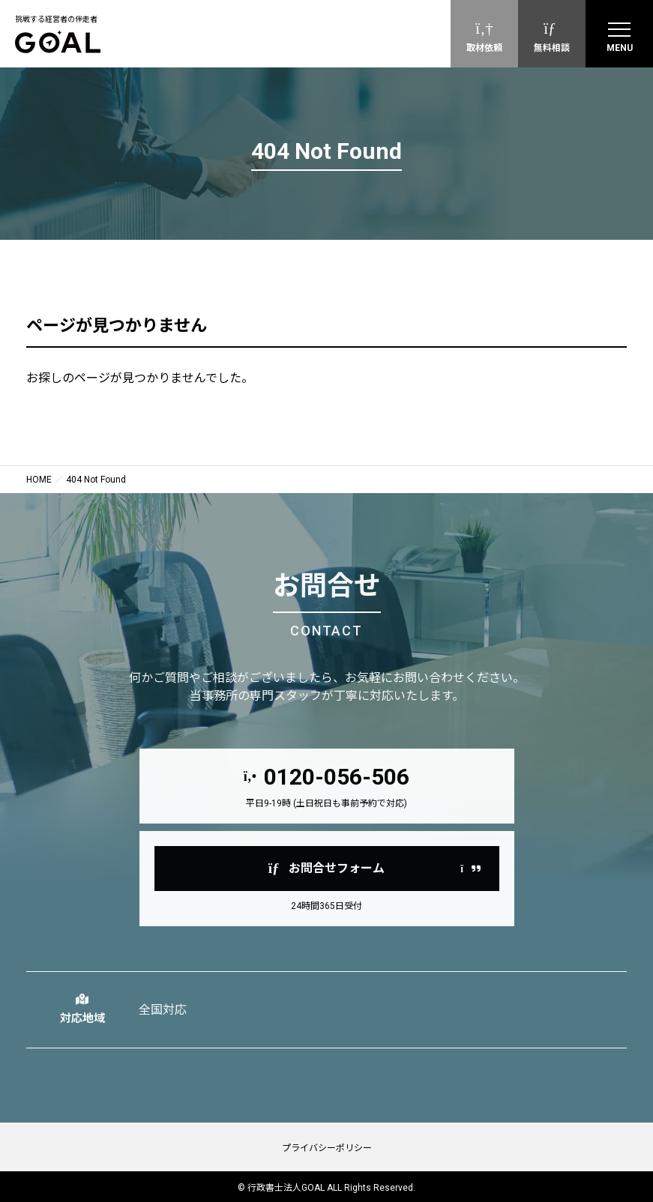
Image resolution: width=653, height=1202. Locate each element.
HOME (39, 479)
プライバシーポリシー (327, 1148)
